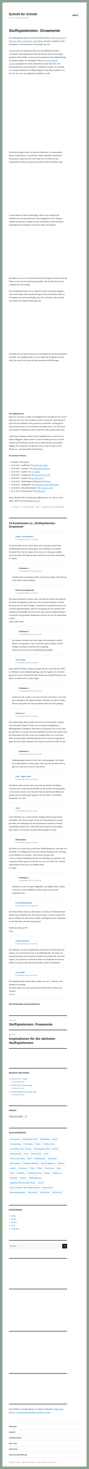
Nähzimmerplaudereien (41, 468)
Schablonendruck (47, 507)
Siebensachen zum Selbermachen (46, 485)
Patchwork (22, 1168)
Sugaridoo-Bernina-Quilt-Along (22, 1183)
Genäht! (12, 1432)
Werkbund (15, 1229)
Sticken (23, 1178)
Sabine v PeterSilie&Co (24, 537)
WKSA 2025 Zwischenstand (21, 1085)
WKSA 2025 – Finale (19, 1079)
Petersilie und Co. (37, 478)
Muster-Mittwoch (48, 1163)
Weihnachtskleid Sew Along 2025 (23, 1092)
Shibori (47, 1173)
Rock (12, 1173)
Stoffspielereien (59, 507)
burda (54, 1139)
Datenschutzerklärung (18, 1455)
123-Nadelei (20, 972)
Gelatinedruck (15, 1154)
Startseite (13, 1426)
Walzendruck (47, 1188)
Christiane (15, 507)
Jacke (46, 1154)
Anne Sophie (20, 660)
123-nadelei (35, 472)
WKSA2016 (33, 1192)
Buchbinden (45, 1139)
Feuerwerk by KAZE (42, 475)
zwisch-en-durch (47, 488)
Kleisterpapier (40, 1159)
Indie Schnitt (36, 1154)
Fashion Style (49, 1144)
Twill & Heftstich (22, 941)
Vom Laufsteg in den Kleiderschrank (25, 1188)
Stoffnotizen (40, 491)
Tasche (41, 1183)
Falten (38, 1144)
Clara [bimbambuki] (23, 903)
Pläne (40, 1168)
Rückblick (21, 1173)
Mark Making (15, 1163)
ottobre (13, 1168)
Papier (13, 1219)
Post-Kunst (49, 1168)
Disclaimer (13, 1449)
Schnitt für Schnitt (23, 14)
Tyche (48, 481)
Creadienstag (15, 1144)
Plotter (32, 1168)
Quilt (59, 1168)
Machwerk (52, 1159)
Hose (26, 1154)
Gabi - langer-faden (23, 776)
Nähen (13, 1216)
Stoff (37, 507)
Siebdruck (57, 1173)
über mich (13, 1443)
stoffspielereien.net (33, 501)
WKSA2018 (45, 1192)
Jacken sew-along (17, 1159)
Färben (55, 1149)
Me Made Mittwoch (31, 1163)
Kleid (29, 1159)
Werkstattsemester (17, 1192)
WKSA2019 (57, 1192)
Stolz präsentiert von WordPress (47, 1462)
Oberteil (61, 1163)
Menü (75, 15)
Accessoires (15, 1139)
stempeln (13, 1178)
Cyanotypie (28, 1144)
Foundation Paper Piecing (20, 1149)
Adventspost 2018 (29, 1139)
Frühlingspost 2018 (42, 1149)
